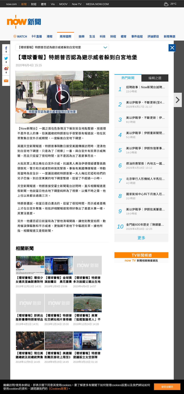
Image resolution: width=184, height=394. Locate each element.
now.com (11, 4)
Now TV (76, 4)
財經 (33, 4)
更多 (141, 238)
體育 (43, 4)
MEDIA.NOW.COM (97, 4)
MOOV (63, 4)
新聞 (24, 4)
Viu (53, 4)
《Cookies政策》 (58, 388)
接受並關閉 (167, 387)
